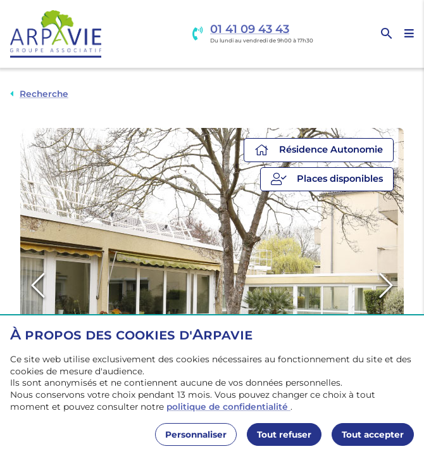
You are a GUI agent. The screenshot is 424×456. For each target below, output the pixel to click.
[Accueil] (55, 34)
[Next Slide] (386, 286)
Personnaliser (196, 434)
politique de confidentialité (228, 407)
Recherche (44, 94)
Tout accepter (373, 434)
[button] (212, 286)
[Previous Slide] (38, 286)
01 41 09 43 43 (249, 29)
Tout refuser (284, 434)
